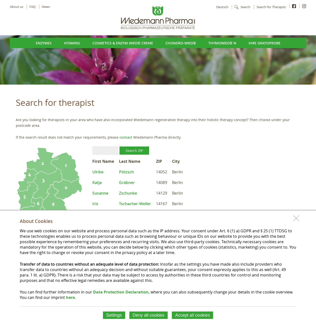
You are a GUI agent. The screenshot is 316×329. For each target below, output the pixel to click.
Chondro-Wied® (180, 43)
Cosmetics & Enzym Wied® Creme (122, 43)
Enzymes (44, 43)
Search (245, 7)
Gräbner (127, 182)
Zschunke (128, 193)
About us (16, 7)
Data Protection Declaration (121, 292)
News (46, 7)
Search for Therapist (271, 7)
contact (125, 137)
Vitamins (72, 43)
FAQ (32, 7)
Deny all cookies (148, 315)
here (70, 297)
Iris (95, 203)
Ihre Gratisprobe (264, 43)
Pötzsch (126, 172)
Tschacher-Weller (135, 203)
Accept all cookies (192, 315)
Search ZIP (134, 150)
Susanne (100, 193)
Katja (97, 182)
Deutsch (222, 7)
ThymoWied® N (222, 43)
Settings (114, 315)
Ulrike (97, 172)
